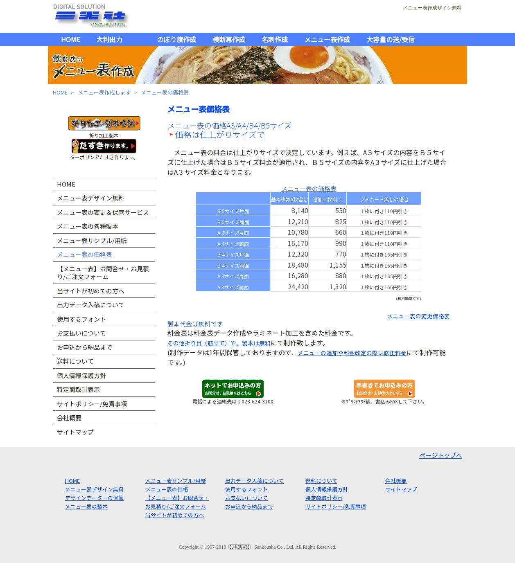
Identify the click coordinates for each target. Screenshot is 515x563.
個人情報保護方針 (81, 375)
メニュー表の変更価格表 (418, 316)
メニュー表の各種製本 (87, 226)
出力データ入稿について (90, 304)
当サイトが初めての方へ (90, 290)
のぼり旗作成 (176, 39)
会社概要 (69, 417)
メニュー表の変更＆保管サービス (103, 212)
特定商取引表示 (78, 389)
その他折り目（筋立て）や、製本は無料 (219, 343)
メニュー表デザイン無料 (90, 198)
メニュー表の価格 (166, 489)
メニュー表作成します (104, 92)
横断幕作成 (228, 39)
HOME (70, 39)
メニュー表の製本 (86, 506)
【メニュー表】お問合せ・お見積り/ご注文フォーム (103, 272)
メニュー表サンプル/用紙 (92, 240)
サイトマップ (75, 432)
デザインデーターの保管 (94, 498)
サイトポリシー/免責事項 (92, 403)
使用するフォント (81, 319)
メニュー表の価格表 (84, 254)
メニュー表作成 (327, 39)
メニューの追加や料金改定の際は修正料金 (352, 353)
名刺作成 (275, 39)
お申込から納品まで (84, 347)
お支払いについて (81, 333)
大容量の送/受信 (390, 39)
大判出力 (109, 39)
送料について (75, 361)
